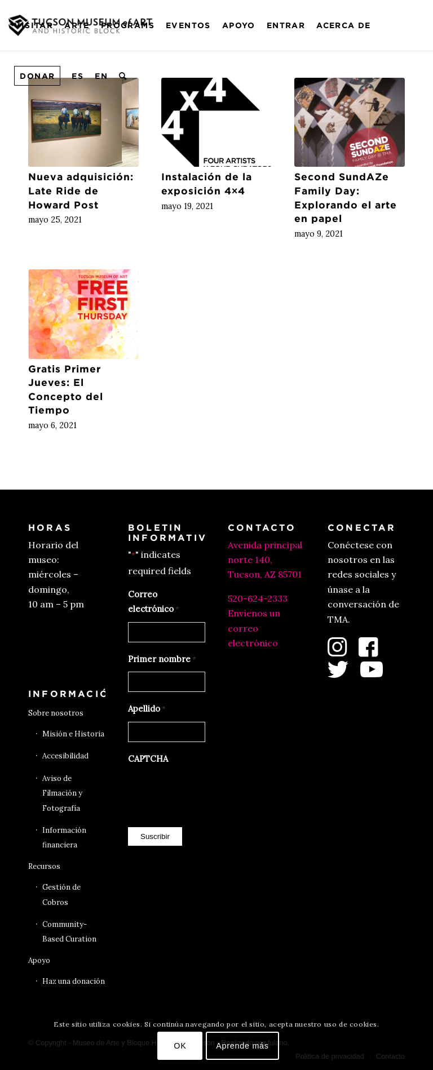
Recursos (44, 866)
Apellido (147, 709)
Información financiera (64, 837)
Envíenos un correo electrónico (254, 628)
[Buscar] (123, 76)
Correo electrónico (153, 603)
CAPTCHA (148, 758)
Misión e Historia (73, 734)
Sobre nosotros (55, 713)
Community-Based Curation (69, 932)
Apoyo (39, 960)
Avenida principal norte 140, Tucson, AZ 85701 (265, 559)
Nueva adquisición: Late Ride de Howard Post (81, 190)
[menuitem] (33, 25)
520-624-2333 (258, 598)
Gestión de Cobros (61, 894)
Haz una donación (73, 981)
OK (180, 1045)
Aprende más (242, 1045)
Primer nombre (162, 659)
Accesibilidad (65, 756)
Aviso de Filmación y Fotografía (62, 793)
